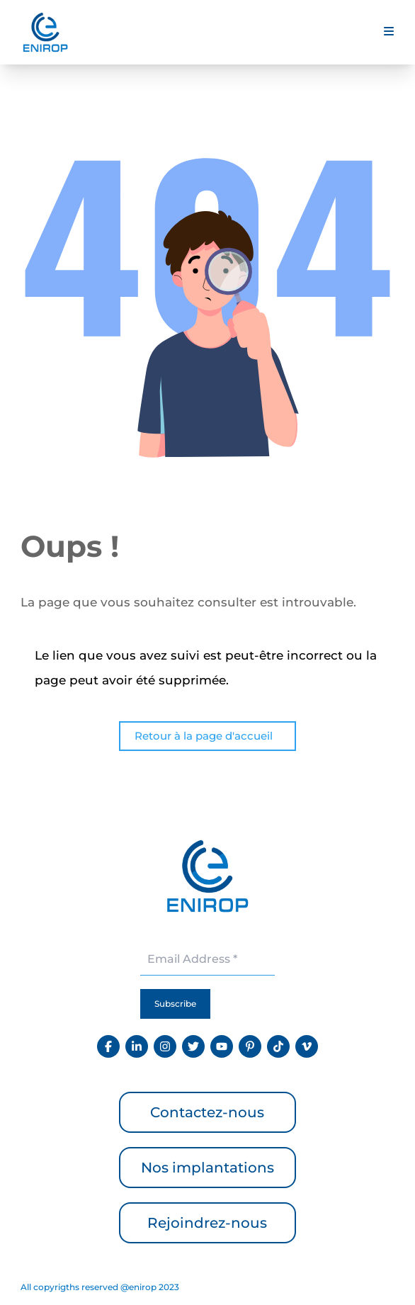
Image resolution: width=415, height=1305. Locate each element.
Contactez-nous (207, 1112)
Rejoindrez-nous (207, 1222)
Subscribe (175, 1003)
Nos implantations (207, 1167)
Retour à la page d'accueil (204, 735)
